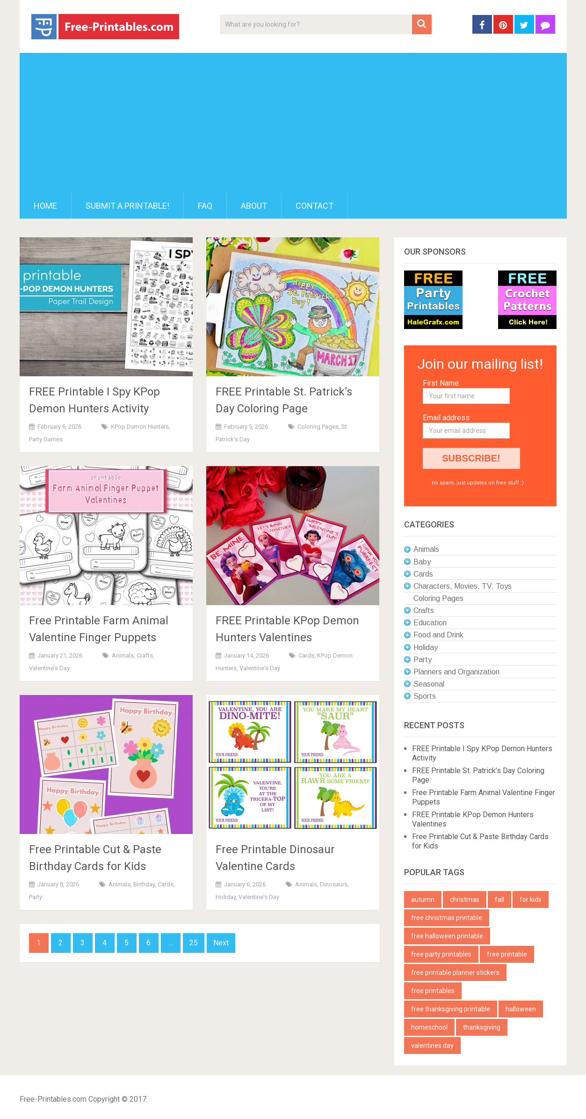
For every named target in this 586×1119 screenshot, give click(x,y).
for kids (531, 899)
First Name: (441, 383)
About (254, 206)
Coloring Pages (318, 426)
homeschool (429, 1027)
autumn (422, 899)
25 (193, 942)
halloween (521, 1009)
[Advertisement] (293, 123)
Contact (314, 206)
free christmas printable (446, 918)
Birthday (144, 884)
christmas (464, 899)
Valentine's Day (49, 668)
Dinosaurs (333, 884)
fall (499, 899)
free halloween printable (447, 936)
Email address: (447, 417)
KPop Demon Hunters (140, 426)
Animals (123, 655)
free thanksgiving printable (450, 1009)
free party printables (441, 954)
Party (35, 896)
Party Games (46, 439)
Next (221, 942)
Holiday (226, 896)
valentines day (432, 1045)
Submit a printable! (127, 206)
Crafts (145, 655)
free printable (507, 954)
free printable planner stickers (455, 972)
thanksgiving (481, 1027)
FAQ (205, 206)
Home (45, 206)
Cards (306, 655)
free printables (433, 991)
